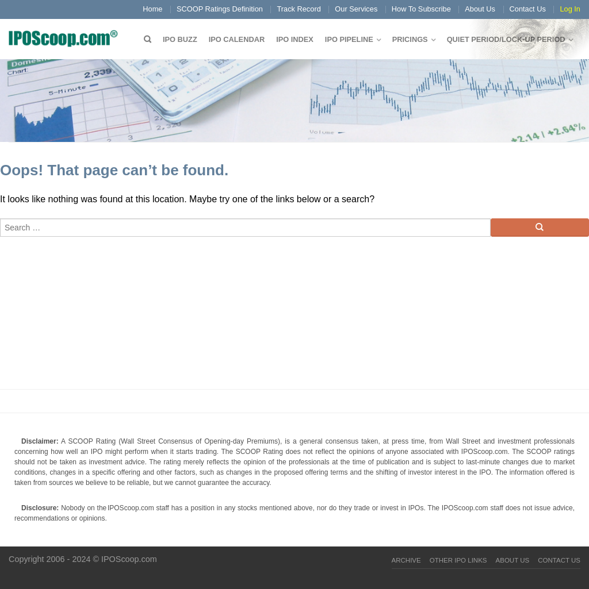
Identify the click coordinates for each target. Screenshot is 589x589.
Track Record (298, 9)
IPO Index (294, 39)
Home (152, 9)
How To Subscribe (421, 9)
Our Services (356, 9)
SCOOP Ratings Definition (220, 9)
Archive (406, 560)
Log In (570, 9)
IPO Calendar (237, 39)
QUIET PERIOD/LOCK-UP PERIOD (506, 39)
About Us (480, 9)
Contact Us (528, 9)
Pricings (410, 39)
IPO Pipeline (349, 39)
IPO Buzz (180, 39)
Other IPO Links (458, 560)
